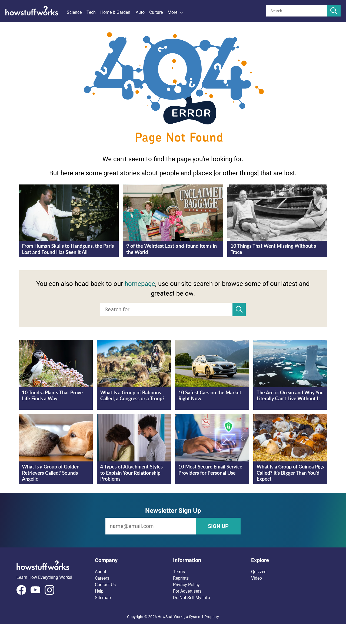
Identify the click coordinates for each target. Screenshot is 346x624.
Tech (91, 12)
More (175, 12)
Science (74, 12)
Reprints (181, 578)
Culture (156, 12)
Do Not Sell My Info (191, 597)
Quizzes (258, 571)
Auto (140, 12)
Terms (179, 571)
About (100, 571)
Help (99, 591)
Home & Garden (115, 12)
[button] (134, 560)
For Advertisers (187, 591)
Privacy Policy (186, 584)
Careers (102, 578)
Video (256, 578)
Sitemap (103, 597)
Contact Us (105, 584)
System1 (196, 617)
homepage (140, 284)
